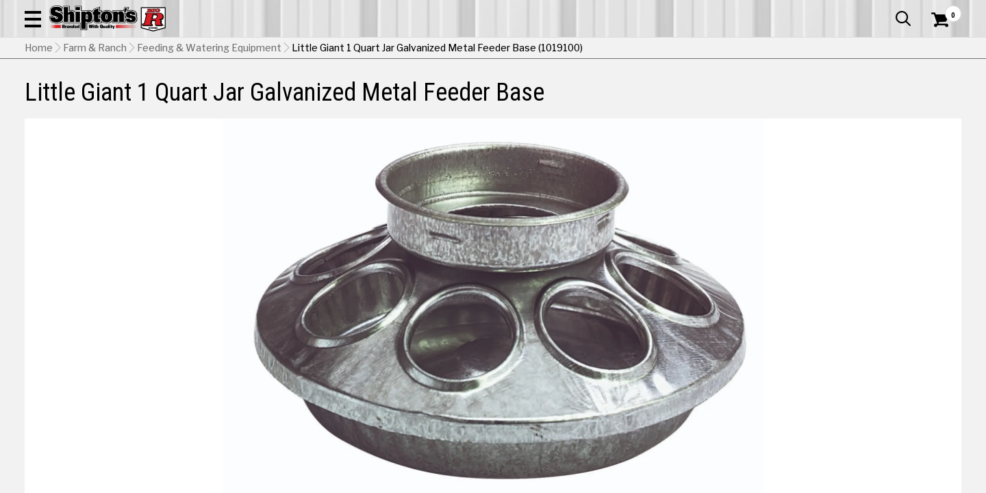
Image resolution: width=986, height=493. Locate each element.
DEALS (936, 100)
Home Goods (446, 100)
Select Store (865, 342)
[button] (539, 49)
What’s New (884, 10)
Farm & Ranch (352, 100)
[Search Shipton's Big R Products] (446, 49)
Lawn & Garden (672, 100)
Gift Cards (824, 10)
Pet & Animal (765, 100)
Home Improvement (556, 100)
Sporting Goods (863, 100)
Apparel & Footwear (97, 100)
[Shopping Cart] (938, 49)
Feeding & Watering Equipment (209, 133)
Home (39, 133)
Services (942, 10)
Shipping (712, 342)
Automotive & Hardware (235, 100)
